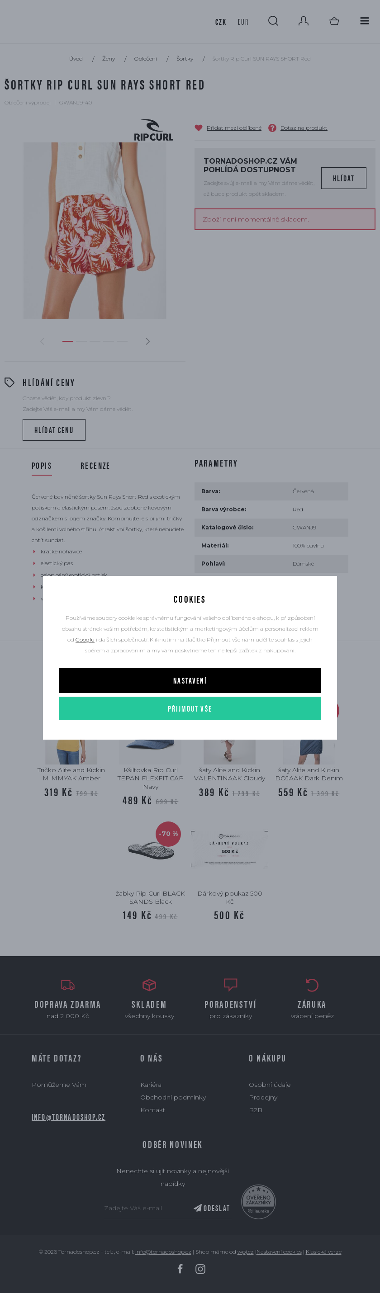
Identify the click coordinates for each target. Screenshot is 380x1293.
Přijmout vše (190, 708)
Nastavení (189, 680)
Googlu (85, 639)
